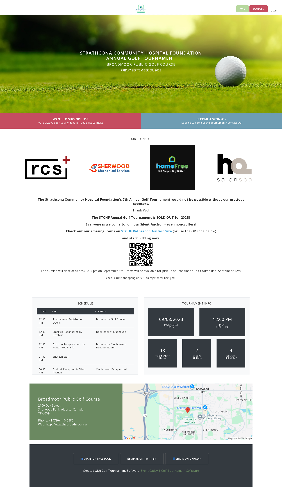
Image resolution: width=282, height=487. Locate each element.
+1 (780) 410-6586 (61, 420)
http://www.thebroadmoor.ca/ (66, 424)
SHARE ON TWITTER (142, 458)
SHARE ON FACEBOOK (96, 458)
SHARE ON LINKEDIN (187, 458)
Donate (258, 8)
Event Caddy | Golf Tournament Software (170, 471)
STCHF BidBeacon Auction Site (146, 231)
